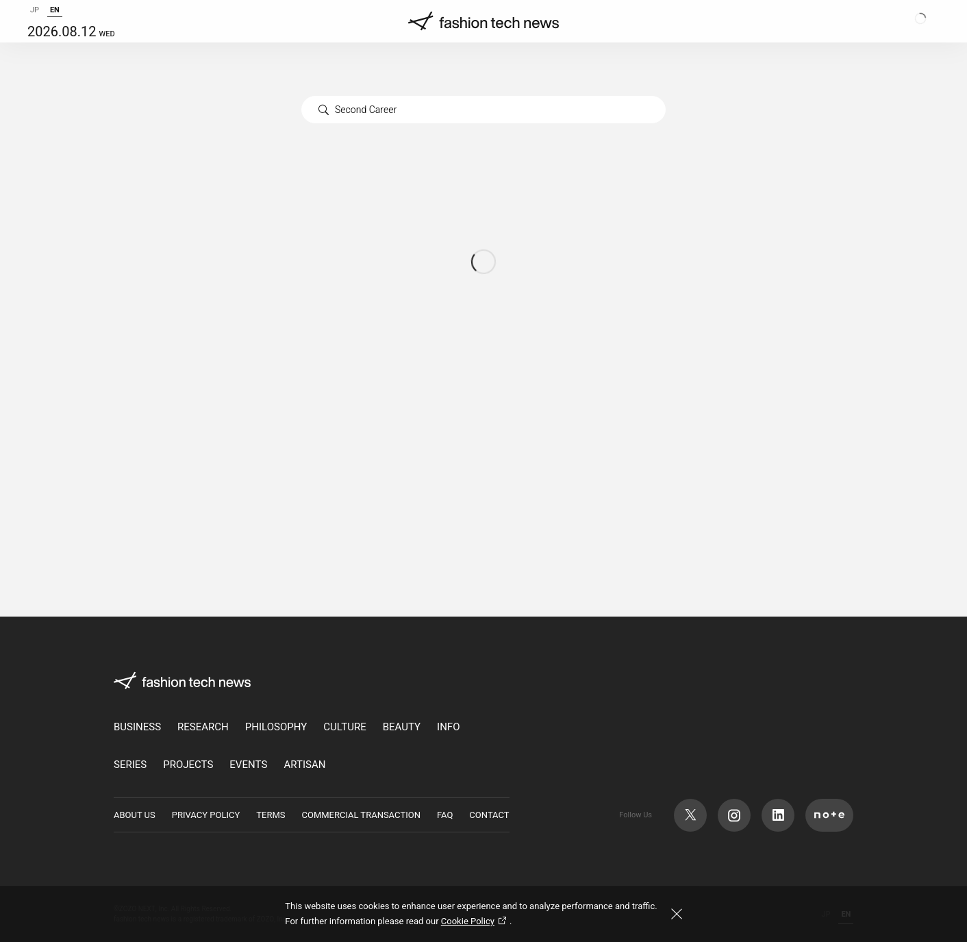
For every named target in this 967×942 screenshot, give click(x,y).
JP (34, 23)
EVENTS (248, 765)
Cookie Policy (475, 921)
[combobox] (483, 109)
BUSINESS (137, 727)
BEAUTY (401, 727)
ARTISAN (304, 765)
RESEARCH (203, 727)
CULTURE (344, 727)
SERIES (130, 765)
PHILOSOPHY (276, 727)
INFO (448, 727)
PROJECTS (188, 765)
